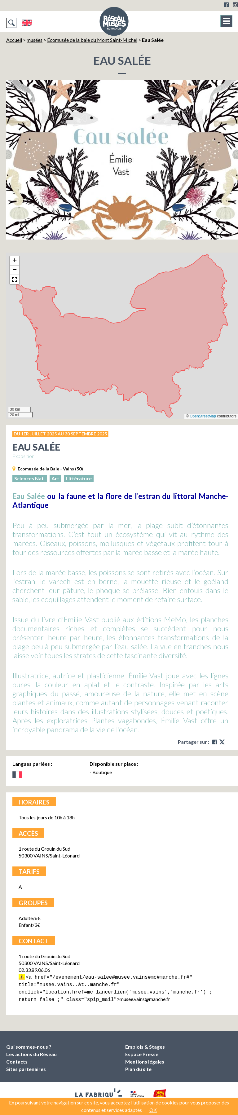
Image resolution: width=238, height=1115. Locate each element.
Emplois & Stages (145, 1044)
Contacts (17, 1059)
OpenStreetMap (203, 416)
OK (153, 1110)
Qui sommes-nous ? (28, 1044)
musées (34, 40)
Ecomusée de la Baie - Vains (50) (50, 468)
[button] (14, 261)
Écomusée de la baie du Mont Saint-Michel (92, 40)
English (27, 23)
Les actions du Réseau (31, 1052)
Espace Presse (141, 1052)
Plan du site (138, 1066)
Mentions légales (144, 1059)
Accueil (14, 40)
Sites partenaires (26, 1066)
